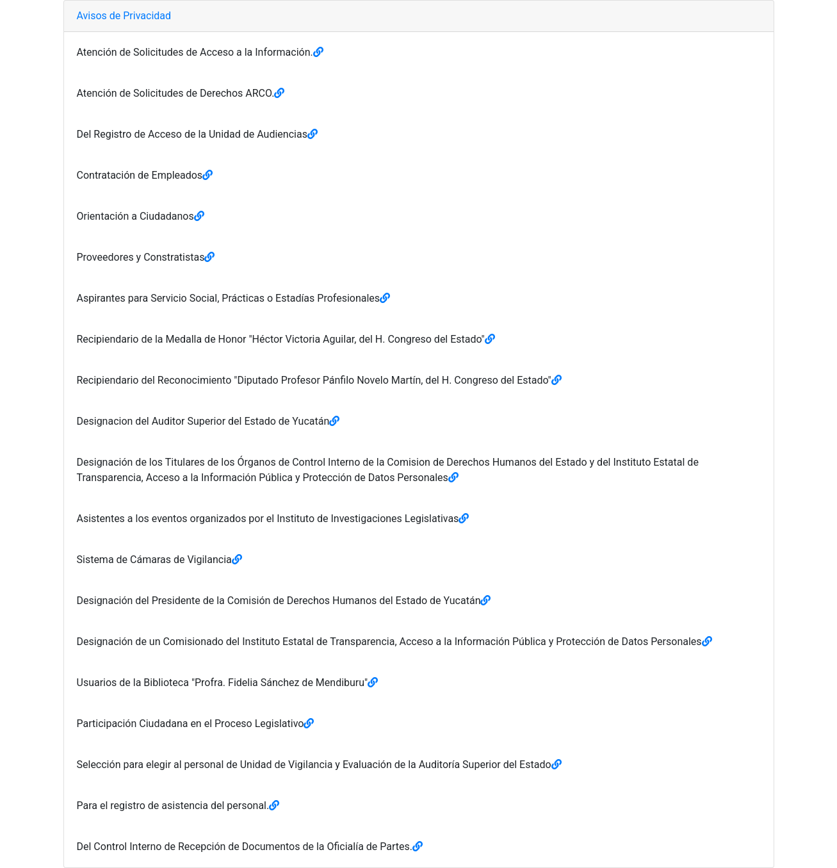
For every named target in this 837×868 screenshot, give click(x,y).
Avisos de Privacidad (124, 16)
